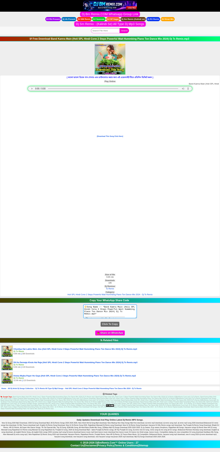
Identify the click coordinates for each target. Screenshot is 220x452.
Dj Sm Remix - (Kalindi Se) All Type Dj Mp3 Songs (110, 24)
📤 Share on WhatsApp (110, 335)
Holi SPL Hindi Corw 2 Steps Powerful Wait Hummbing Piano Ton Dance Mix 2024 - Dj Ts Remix (110, 294)
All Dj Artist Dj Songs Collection (20, 391)
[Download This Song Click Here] (110, 136)
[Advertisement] (110, 113)
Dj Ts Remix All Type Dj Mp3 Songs (49, 391)
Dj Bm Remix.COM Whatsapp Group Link (110, 14)
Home (3, 391)
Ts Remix (110, 289)
